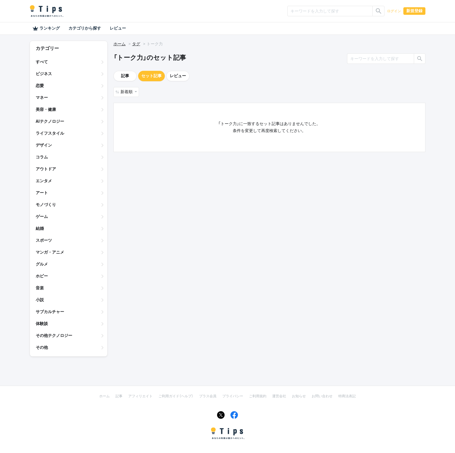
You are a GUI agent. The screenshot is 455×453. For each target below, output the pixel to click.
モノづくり (46, 204)
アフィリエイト (140, 396)
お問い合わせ (322, 396)
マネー (42, 97)
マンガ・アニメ (50, 252)
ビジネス (44, 73)
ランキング (46, 28)
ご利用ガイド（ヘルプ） (175, 396)
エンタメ (44, 180)
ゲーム (42, 216)
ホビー (42, 276)
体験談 (42, 323)
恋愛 (40, 85)
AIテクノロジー (50, 121)
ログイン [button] (394, 11)
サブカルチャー (50, 311)
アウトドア (46, 169)
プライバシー (232, 396)
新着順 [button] (126, 91)
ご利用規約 (257, 396)
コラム (42, 157)
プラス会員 (207, 396)
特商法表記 (347, 396)
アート (42, 192)
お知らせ (299, 396)
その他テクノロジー (54, 335)
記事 (125, 75)
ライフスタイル (50, 133)
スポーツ (44, 240)
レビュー (118, 28)
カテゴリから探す (84, 28)
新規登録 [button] (414, 10)
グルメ (42, 264)
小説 (40, 299)
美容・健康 (46, 109)
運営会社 (279, 396)
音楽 (40, 288)
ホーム (119, 43)
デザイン (44, 145)
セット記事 (151, 75)
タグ (136, 43)
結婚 (40, 228)
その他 (42, 347)
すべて (42, 61)
